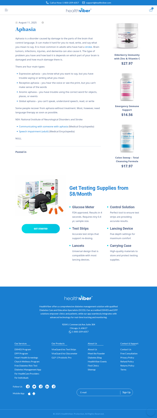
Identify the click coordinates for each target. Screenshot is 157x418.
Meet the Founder (96, 353)
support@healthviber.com (98, 2)
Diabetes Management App (27, 369)
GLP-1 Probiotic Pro (61, 357)
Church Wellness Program (26, 361)
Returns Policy (127, 365)
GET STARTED (41, 228)
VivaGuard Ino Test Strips (64, 349)
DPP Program (21, 353)
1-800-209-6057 (70, 2)
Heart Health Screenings (26, 357)
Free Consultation (128, 353)
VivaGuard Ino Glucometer (64, 353)
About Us (92, 349)
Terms (123, 369)
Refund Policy (127, 361)
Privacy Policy (127, 357)
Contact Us (125, 349)
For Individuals (21, 377)
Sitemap (92, 369)
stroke (88, 46)
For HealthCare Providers (26, 373)
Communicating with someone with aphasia (43, 126)
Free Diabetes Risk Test (25, 365)
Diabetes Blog (95, 357)
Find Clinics (93, 365)
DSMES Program (22, 349)
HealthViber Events (97, 361)
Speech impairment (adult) (34, 131)
